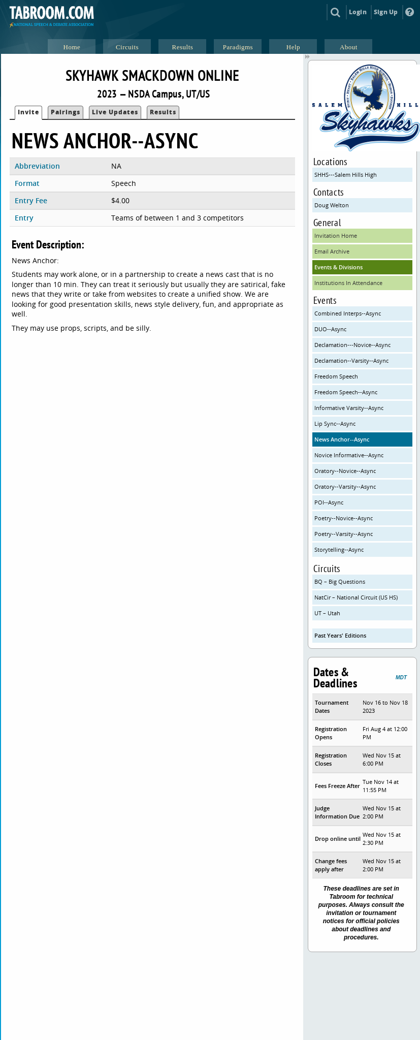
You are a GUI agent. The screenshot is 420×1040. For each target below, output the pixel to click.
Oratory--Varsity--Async (345, 486)
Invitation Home (335, 235)
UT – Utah (327, 613)
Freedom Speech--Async (345, 392)
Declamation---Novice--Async (352, 345)
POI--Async (328, 502)
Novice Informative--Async (348, 455)
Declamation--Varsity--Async (351, 360)
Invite (28, 112)
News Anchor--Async (341, 439)
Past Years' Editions (340, 635)
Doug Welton (331, 205)
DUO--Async (330, 329)
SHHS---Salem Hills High (345, 174)
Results (163, 112)
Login (358, 12)
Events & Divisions (338, 267)
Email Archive (331, 251)
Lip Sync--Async (335, 423)
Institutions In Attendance (348, 283)
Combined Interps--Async (347, 313)
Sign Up (386, 12)
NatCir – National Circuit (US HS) (356, 597)
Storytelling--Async (339, 549)
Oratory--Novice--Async (345, 471)
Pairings (65, 112)
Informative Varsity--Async (348, 408)
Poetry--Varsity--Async (343, 534)
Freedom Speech (336, 376)
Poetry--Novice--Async (343, 518)
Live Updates (115, 112)
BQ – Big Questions (339, 581)
